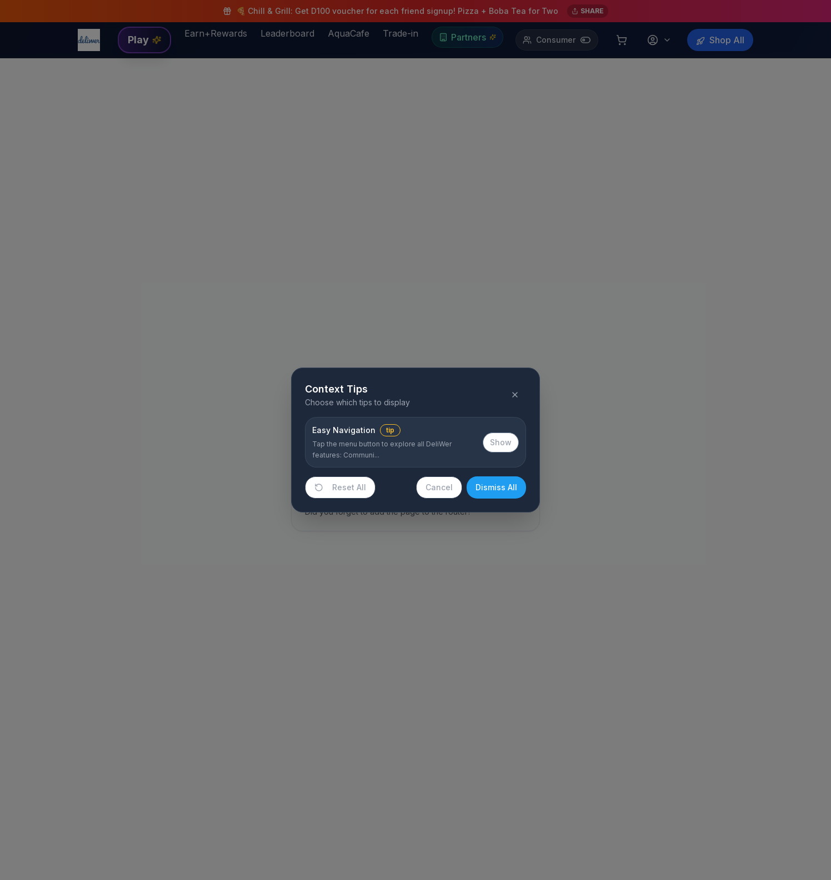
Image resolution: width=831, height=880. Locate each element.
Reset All (340, 487)
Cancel (439, 487)
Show (501, 442)
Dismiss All (496, 487)
